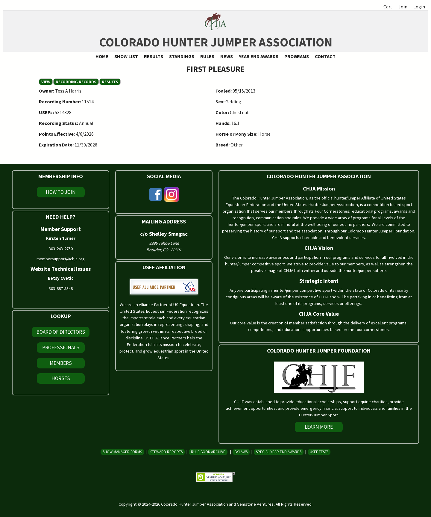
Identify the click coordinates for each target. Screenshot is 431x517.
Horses (60, 378)
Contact (325, 56)
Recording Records (76, 81)
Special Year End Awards (278, 451)
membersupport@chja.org (61, 258)
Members (61, 363)
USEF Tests (319, 451)
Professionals (60, 347)
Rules (207, 56)
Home (101, 56)
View (47, 81)
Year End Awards (258, 56)
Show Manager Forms (122, 451)
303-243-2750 (61, 248)
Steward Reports (166, 451)
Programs (296, 56)
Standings (181, 56)
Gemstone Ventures (255, 504)
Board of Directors (61, 332)
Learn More (319, 427)
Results (153, 56)
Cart (387, 7)
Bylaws (241, 451)
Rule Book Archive (208, 451)
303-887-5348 (61, 288)
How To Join (61, 192)
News (226, 56)
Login (419, 7)
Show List (126, 56)
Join (402, 7)
